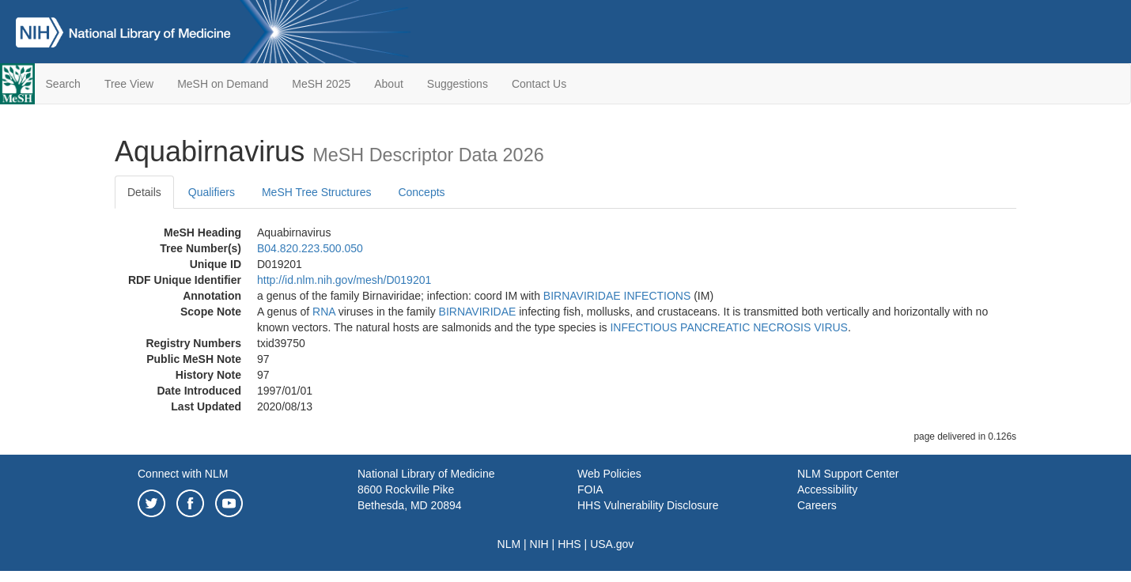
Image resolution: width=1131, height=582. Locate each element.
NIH (539, 544)
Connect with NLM (183, 473)
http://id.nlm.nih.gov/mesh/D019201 (344, 280)
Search (63, 83)
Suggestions (457, 83)
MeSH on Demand (222, 83)
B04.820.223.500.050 (310, 248)
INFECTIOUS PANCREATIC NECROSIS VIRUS (729, 327)
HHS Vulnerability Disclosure (647, 505)
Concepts (421, 192)
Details (144, 192)
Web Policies (609, 473)
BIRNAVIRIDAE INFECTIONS (616, 295)
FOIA (590, 489)
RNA (323, 311)
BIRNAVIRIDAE (477, 311)
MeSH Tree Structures (317, 192)
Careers (817, 505)
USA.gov (612, 544)
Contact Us (539, 83)
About (388, 83)
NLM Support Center (847, 473)
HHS (569, 544)
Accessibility (827, 489)
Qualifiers (211, 192)
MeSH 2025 (321, 83)
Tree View (128, 83)
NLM (509, 544)
